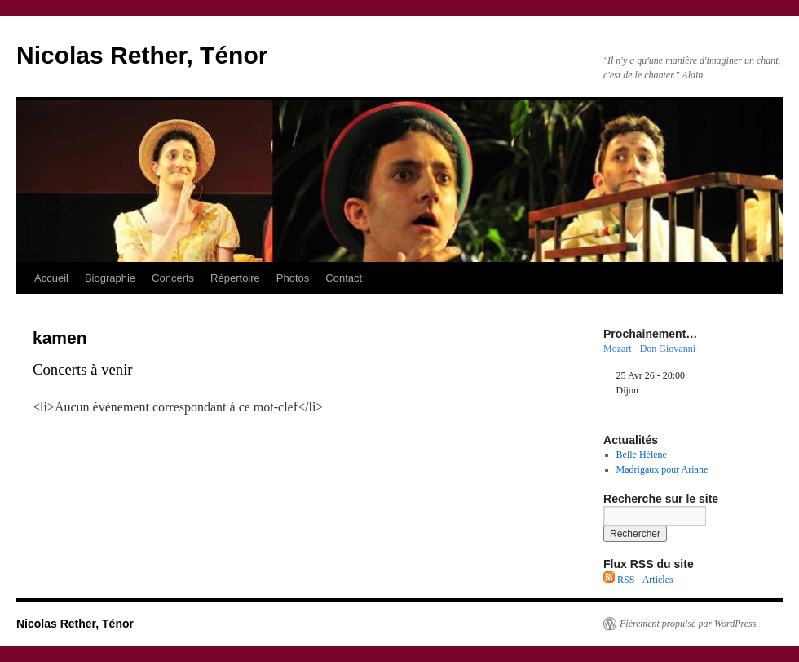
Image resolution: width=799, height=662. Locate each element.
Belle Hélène (641, 454)
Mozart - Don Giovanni (649, 348)
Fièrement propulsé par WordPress (688, 623)
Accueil (51, 278)
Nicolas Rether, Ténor (141, 55)
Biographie (110, 278)
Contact (343, 278)
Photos (292, 278)
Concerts (173, 278)
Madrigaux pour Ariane (662, 469)
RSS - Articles (638, 579)
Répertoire (235, 278)
